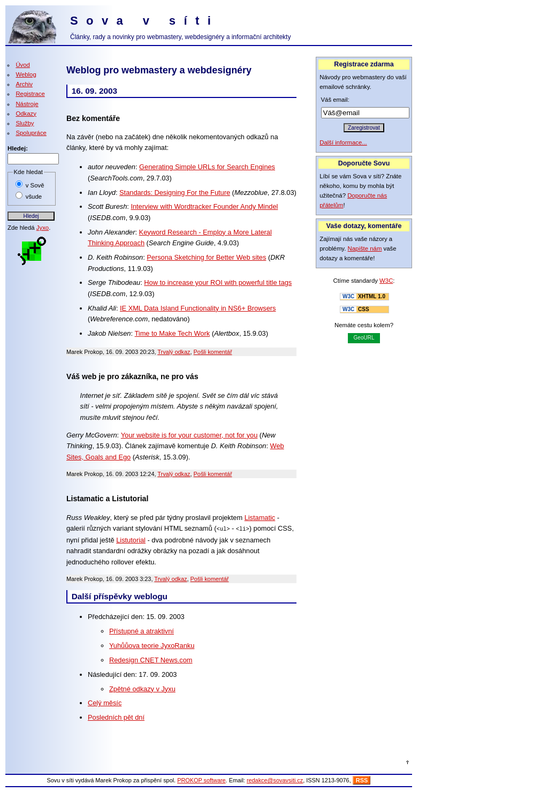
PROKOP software (201, 779)
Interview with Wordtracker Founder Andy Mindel (204, 206)
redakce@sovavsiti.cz (275, 779)
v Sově (35, 185)
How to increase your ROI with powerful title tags (218, 282)
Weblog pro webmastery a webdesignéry (159, 70)
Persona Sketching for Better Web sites (206, 257)
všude (34, 196)
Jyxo (42, 227)
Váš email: (335, 99)
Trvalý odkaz (173, 352)
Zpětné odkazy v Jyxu (142, 688)
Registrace (30, 93)
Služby (25, 123)
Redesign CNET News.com (151, 659)
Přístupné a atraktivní (141, 631)
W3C (386, 280)
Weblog (26, 74)
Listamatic (260, 518)
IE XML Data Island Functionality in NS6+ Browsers (198, 308)
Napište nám (365, 248)
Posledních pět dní (116, 717)
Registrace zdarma (363, 64)
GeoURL (364, 338)
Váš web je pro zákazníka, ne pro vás (132, 376)
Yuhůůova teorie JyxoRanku (151, 645)
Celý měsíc (104, 702)
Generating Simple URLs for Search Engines (207, 167)
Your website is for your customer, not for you (189, 435)
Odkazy (26, 113)
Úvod (23, 65)
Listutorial (131, 539)
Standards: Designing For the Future (174, 192)
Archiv (24, 84)
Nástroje (27, 104)
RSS (362, 779)
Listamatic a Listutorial (107, 498)
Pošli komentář (213, 352)
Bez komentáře (93, 118)
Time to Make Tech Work (172, 333)
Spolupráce (31, 133)
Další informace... (343, 142)
